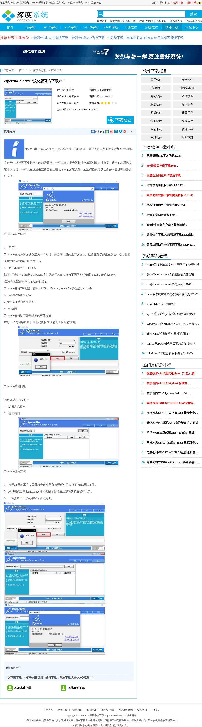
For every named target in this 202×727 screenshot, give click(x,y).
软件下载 (178, 2)
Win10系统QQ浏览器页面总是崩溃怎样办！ (171, 345)
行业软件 (156, 121)
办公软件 (156, 96)
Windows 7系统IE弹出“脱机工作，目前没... (173, 323)
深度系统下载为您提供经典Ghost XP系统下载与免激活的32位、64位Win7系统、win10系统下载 (50, 2)
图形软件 (187, 96)
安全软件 (187, 79)
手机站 (155, 709)
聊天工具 (187, 112)
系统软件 (156, 104)
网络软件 (156, 137)
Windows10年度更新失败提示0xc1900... (171, 353)
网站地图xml (107, 709)
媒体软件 (187, 104)
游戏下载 (187, 137)
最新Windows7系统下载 (122, 20)
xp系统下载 (176, 20)
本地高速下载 (22, 688)
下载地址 (120, 120)
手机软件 (156, 88)
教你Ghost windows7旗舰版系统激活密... (171, 274)
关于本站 (48, 709)
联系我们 (142, 709)
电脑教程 (62, 709)
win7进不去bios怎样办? (161, 304)
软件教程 (165, 2)
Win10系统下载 (194, 20)
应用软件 (156, 79)
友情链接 (76, 709)
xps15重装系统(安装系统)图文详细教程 (171, 314)
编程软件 (187, 121)
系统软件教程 (38, 70)
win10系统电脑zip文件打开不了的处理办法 (173, 264)
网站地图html (126, 709)
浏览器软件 (187, 88)
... (164, 155)
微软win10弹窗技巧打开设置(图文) (168, 333)
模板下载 (194, 2)
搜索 (193, 14)
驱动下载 (156, 129)
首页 (154, 2)
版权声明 (91, 709)
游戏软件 (156, 112)
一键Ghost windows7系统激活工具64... (170, 284)
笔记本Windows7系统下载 (152, 20)
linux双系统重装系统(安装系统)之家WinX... (173, 294)
